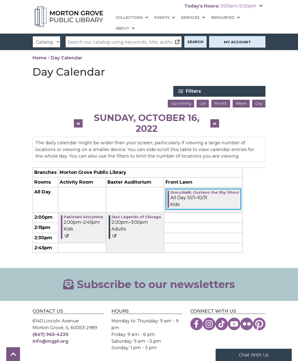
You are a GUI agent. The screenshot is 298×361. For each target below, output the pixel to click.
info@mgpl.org (50, 340)
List (203, 103)
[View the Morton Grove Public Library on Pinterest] (259, 323)
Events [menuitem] (162, 17)
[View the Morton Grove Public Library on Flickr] (246, 323)
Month (220, 103)
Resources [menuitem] (222, 17)
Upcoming (181, 103)
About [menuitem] (122, 28)
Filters (228, 91)
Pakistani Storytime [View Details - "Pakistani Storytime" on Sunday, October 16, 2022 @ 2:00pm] (83, 216)
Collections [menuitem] (129, 17)
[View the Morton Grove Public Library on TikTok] (221, 323)
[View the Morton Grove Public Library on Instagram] (209, 323)
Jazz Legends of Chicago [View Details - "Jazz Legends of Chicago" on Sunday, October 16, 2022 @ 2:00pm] (136, 216)
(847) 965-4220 (51, 333)
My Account (237, 42)
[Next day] (214, 123)
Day (258, 103)
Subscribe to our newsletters (149, 283)
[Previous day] (78, 123)
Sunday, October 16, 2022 (146, 123)
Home (40, 57)
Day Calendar (66, 57)
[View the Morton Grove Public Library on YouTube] (234, 323)
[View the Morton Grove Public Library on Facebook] (196, 323)
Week (241, 103)
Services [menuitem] (190, 17)
